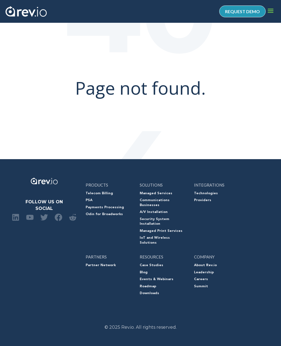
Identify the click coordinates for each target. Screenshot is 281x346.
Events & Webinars (156, 279)
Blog (144, 272)
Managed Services (156, 193)
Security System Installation (154, 222)
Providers (202, 200)
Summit (201, 286)
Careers (201, 279)
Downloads (149, 293)
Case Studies (151, 265)
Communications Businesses (155, 203)
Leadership (204, 272)
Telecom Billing (99, 193)
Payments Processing (105, 207)
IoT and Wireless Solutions (155, 240)
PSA (89, 200)
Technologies (206, 193)
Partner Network (101, 265)
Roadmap (148, 286)
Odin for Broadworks (104, 214)
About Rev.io (205, 265)
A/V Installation (154, 212)
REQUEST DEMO (242, 11)
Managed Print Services (161, 231)
